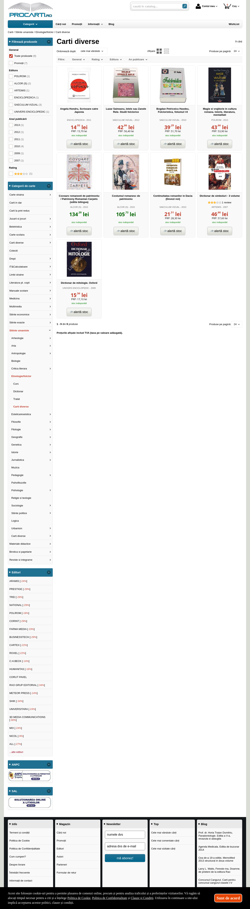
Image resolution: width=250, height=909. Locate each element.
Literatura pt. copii (19, 282)
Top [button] (156, 824)
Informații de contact (20, 880)
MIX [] (15, 728)
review (226, 202)
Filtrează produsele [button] (24, 41)
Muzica (15, 467)
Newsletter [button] (113, 824)
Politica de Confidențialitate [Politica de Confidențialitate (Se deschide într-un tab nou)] (109, 898)
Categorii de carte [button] (23, 186)
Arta (13, 345)
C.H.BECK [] (19, 661)
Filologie (16, 429)
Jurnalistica (17, 459)
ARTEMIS (216, 207)
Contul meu (205, 6)
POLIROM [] (19, 613)
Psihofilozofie (18, 482)
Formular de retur (66, 872)
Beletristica (15, 226)
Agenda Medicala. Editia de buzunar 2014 (218, 848)
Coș (230, 6)
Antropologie (18, 353)
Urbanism (16, 528)
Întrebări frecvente (19, 872)
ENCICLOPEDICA (76, 120)
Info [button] (14, 824)
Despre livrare (17, 864)
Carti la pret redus (19, 210)
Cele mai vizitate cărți (163, 848)
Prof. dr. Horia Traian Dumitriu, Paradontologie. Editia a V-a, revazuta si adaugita (215, 835)
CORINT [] (18, 621)
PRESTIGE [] (19, 589)
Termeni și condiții (19, 832)
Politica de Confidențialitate (24, 848)
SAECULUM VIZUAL (122, 120)
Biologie (15, 360)
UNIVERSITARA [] (22, 709)
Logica (15, 520)
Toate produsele (25, 55)
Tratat (16, 399)
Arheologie (17, 338)
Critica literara (19, 368)
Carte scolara (16, 234)
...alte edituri (16, 752)
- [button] (49, 42)
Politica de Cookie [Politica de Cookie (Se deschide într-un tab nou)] (78, 898)
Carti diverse (16, 242)
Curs (16, 383)
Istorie (14, 452)
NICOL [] (16, 736)
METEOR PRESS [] (23, 693)
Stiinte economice (19, 314)
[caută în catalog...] (155, 6)
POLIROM (216, 120)
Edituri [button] (16, 572)
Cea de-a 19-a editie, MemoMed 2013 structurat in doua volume (216, 859)
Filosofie (16, 421)
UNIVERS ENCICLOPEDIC (75, 288)
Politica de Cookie (19, 840)
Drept (12, 258)
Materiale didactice (19, 543)
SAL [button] (14, 791)
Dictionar (18, 391)
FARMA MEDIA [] (22, 629)
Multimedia (15, 306)
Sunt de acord (228, 898)
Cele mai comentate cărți (165, 840)
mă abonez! (125, 858)
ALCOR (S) (75, 207)
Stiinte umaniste (19, 330)
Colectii (13, 250)
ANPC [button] (16, 764)
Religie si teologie (21, 497)
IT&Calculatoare (18, 266)
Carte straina (16, 194)
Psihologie (17, 490)
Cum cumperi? (17, 856)
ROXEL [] (17, 653)
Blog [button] (204, 824)
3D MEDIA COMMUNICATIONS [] (27, 719)
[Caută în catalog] (184, 6)
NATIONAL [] (19, 605)
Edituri (60, 848)
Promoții (61, 840)
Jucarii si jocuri (17, 218)
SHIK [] (16, 701)
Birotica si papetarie (20, 551)
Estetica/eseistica (21, 414)
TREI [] (16, 597)
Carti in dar (15, 202)
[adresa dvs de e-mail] (125, 846)
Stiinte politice (19, 513)
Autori (60, 856)
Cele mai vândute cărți (163, 832)
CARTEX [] (18, 645)
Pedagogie (17, 475)
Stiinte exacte (17, 322)
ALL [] (15, 744)
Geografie (16, 437)
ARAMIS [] (18, 581)
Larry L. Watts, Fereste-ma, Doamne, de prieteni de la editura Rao (219, 870)
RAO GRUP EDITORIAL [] (27, 685)
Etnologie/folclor (21, 376)
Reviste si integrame (20, 559)
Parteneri (62, 864)
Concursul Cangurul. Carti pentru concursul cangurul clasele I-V (217, 881)
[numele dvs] (125, 835)
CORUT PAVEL (18, 677)
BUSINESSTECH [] (23, 637)
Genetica (16, 444)
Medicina (14, 298)
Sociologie (17, 505)
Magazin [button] (64, 824)
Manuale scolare (18, 290)
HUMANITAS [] (20, 669)
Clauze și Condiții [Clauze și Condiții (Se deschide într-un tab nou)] (142, 898)
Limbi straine (16, 274)
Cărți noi (61, 832)
